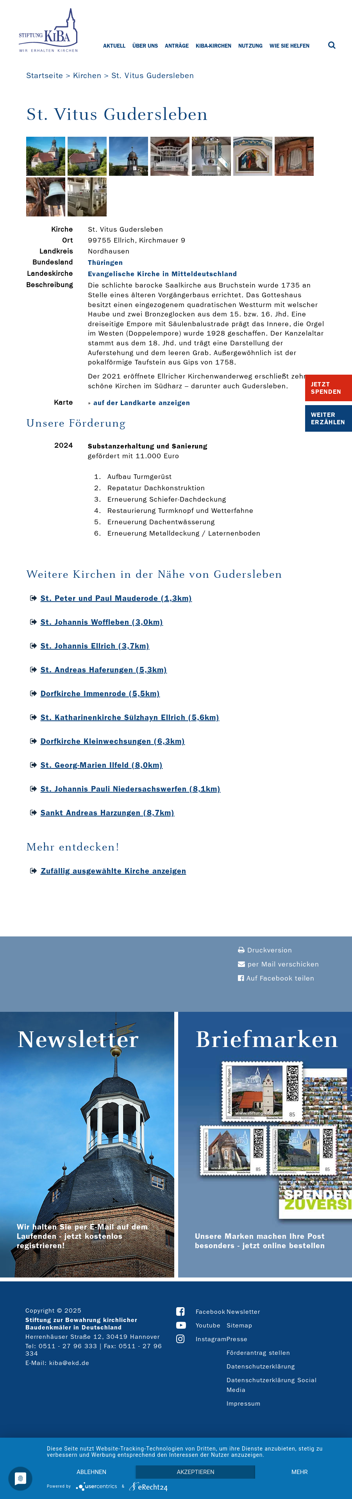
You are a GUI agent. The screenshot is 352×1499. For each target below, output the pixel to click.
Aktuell (114, 45)
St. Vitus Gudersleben (152, 75)
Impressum (244, 1403)
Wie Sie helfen (289, 45)
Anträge (177, 45)
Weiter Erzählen (328, 418)
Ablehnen (91, 1472)
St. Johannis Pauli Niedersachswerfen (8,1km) (131, 788)
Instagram (211, 1339)
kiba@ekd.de (69, 1363)
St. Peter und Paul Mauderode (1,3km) (116, 598)
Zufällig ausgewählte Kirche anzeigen (113, 870)
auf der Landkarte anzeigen (141, 402)
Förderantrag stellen (258, 1352)
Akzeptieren (195, 1472)
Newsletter (243, 1311)
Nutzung (250, 45)
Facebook (210, 1311)
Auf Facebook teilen (276, 978)
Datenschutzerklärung (261, 1366)
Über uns (145, 45)
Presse (237, 1339)
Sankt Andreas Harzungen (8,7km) (108, 812)
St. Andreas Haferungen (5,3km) (104, 669)
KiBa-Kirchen (213, 45)
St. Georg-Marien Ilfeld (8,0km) (102, 765)
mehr (299, 1472)
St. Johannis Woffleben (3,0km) (102, 622)
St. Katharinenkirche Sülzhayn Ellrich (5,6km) (130, 717)
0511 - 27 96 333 (68, 1346)
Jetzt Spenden (326, 388)
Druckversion (265, 950)
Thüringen (105, 262)
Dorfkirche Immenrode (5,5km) (100, 693)
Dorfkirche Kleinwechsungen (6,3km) (113, 741)
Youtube (208, 1325)
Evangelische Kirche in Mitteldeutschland (162, 274)
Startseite (44, 75)
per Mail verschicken (278, 964)
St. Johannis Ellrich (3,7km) (95, 645)
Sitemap (239, 1325)
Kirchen (87, 75)
